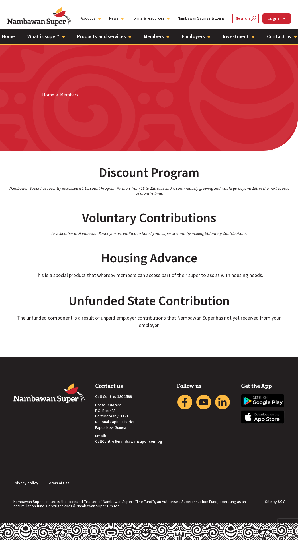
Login (277, 18)
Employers (196, 36)
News (116, 18)
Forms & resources (151, 18)
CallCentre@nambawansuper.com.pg (128, 441)
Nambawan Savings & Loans (201, 18)
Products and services (104, 36)
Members (156, 36)
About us (91, 18)
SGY (281, 502)
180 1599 (124, 397)
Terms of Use (58, 483)
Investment (238, 36)
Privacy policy (25, 483)
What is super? (46, 36)
